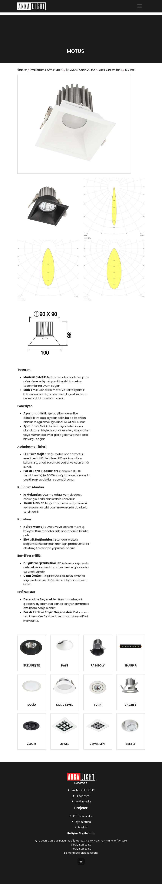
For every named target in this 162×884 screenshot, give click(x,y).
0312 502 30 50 (82, 845)
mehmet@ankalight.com (83, 853)
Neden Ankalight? (83, 790)
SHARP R (130, 665)
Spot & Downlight (110, 70)
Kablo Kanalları (83, 816)
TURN (97, 705)
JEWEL (64, 744)
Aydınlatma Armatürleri (46, 70)
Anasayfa (83, 796)
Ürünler (22, 70)
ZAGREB (130, 705)
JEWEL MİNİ (97, 744)
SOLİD (31, 705)
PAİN (64, 665)
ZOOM (31, 744)
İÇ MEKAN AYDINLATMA (80, 70)
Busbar (83, 827)
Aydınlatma (83, 822)
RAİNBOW (97, 665)
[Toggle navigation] (139, 6)
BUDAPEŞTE (31, 665)
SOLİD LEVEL (64, 705)
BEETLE (130, 744)
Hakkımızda (83, 801)
